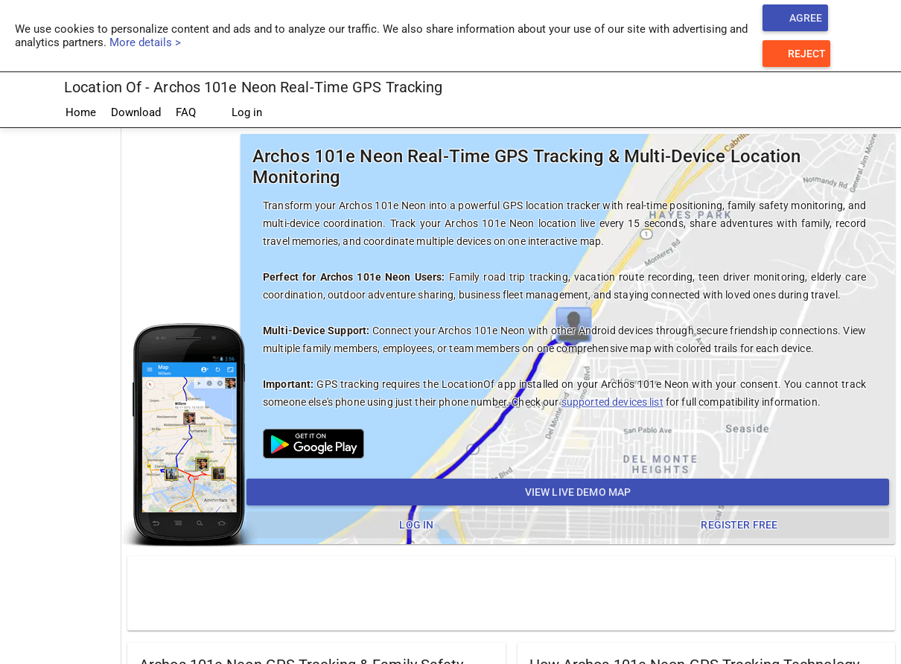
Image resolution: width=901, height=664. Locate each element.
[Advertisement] (512, 592)
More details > (145, 42)
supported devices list (612, 402)
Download (136, 112)
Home (81, 112)
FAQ (186, 112)
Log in (236, 113)
